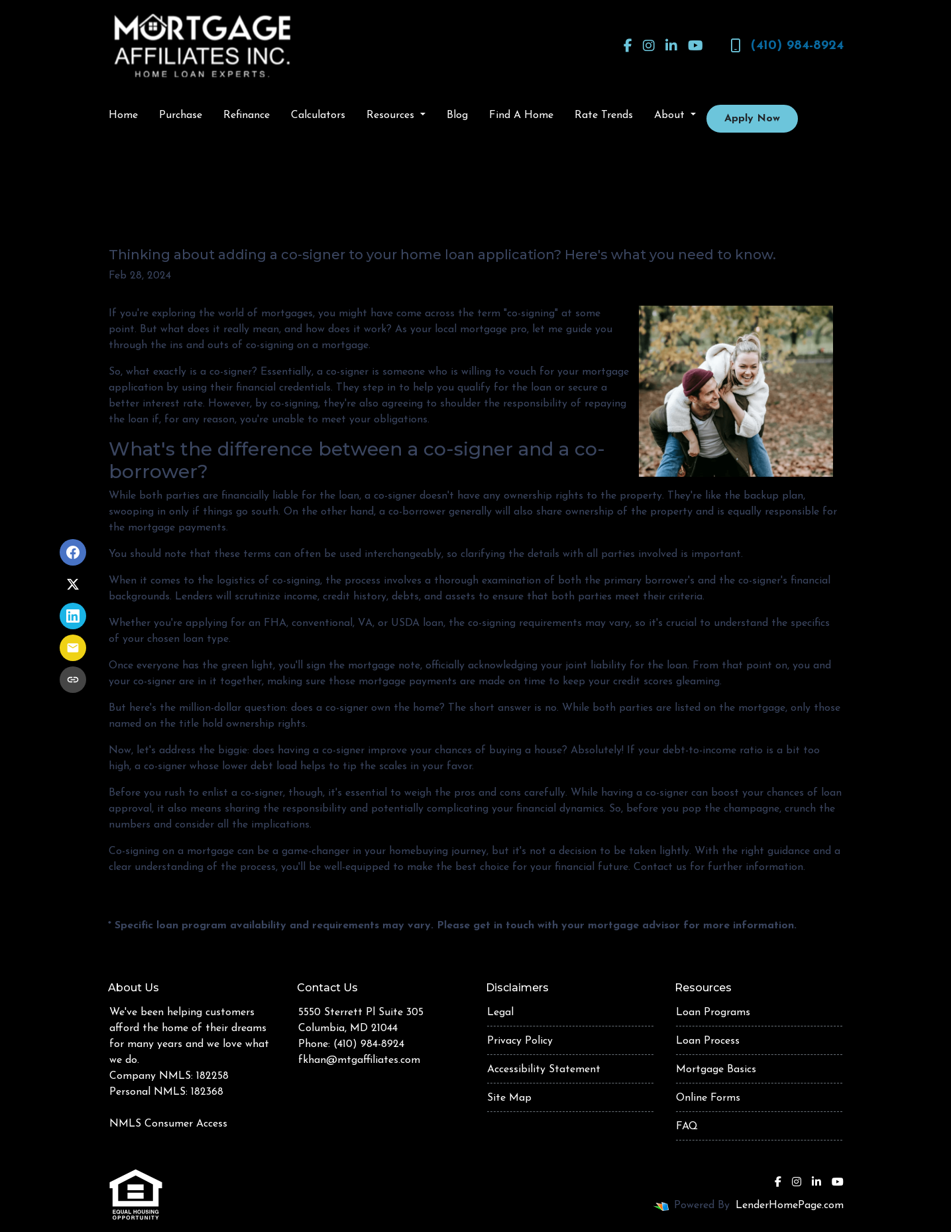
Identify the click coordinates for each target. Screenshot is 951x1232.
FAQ (687, 1126)
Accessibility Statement (543, 1069)
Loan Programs (713, 1012)
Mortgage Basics (716, 1069)
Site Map (509, 1098)
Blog (457, 115)
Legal (500, 1012)
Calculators (318, 115)
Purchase (180, 115)
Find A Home (521, 115)
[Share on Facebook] (73, 552)
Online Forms (708, 1098)
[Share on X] (73, 584)
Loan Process (708, 1041)
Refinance (246, 115)
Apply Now (752, 118)
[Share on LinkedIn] (73, 616)
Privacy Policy (520, 1041)
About (671, 115)
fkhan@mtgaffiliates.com (359, 1060)
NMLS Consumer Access (168, 1124)
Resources (392, 115)
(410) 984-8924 (787, 45)
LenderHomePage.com (790, 1205)
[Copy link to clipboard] (73, 679)
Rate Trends (604, 115)
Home (123, 115)
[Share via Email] (73, 648)
